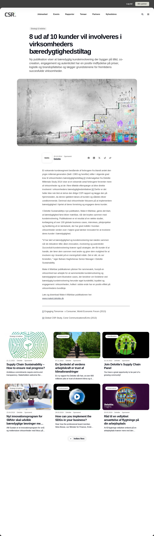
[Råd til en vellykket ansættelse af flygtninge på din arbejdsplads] (125, 408)
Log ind (129, 4)
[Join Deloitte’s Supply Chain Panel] (125, 354)
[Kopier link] (110, 158)
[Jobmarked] (42, 14)
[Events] (56, 14)
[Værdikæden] (112, 336)
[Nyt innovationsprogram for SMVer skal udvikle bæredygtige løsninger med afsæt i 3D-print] (28, 408)
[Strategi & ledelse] (38, 29)
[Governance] (111, 388)
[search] (142, 14)
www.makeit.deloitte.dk (53, 298)
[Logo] (10, 14)
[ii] (93, 189)
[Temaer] (83, 14)
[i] (84, 178)
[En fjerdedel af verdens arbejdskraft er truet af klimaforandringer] (77, 356)
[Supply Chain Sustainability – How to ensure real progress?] (28, 354)
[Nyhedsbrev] (111, 14)
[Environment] (63, 336)
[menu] (148, 14)
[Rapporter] (69, 14)
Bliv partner (142, 4)
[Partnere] (96, 14)
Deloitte (57, 159)
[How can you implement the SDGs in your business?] (77, 406)
